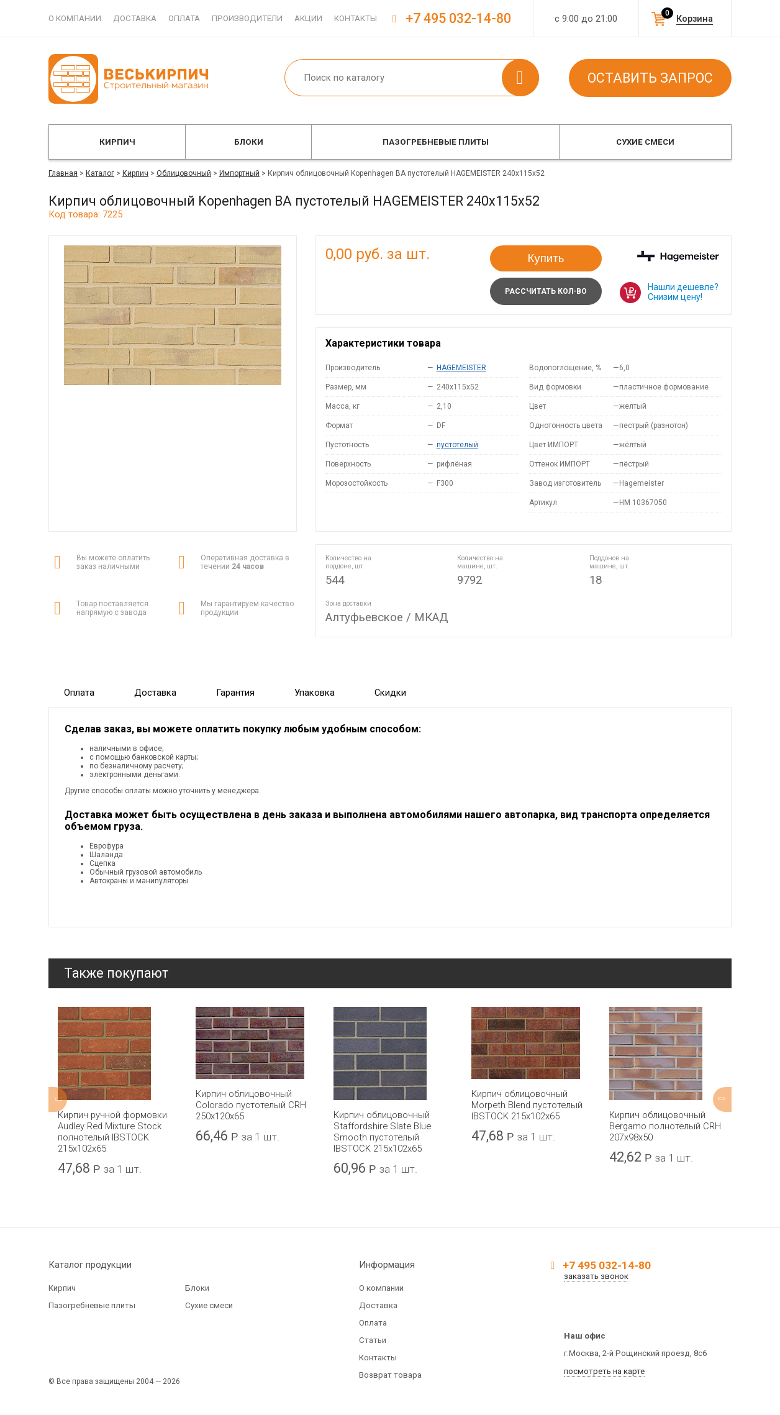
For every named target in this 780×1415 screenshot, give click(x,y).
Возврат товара (390, 1375)
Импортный (239, 173)
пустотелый (457, 444)
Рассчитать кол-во (546, 291)
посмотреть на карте (604, 1371)
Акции (308, 18)
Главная (63, 173)
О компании (74, 18)
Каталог (100, 173)
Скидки (390, 692)
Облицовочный (183, 173)
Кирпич (117, 142)
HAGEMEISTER (461, 367)
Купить (546, 258)
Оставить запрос (650, 78)
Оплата (184, 18)
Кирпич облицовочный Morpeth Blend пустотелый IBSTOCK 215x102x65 (527, 1105)
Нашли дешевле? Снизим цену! (683, 292)
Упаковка (314, 692)
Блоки (248, 142)
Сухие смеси (645, 142)
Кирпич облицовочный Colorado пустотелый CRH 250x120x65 (251, 1105)
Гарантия (235, 692)
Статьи (372, 1340)
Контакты (355, 18)
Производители (247, 18)
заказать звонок (596, 1276)
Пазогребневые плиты (436, 142)
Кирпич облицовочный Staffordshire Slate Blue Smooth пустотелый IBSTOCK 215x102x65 (382, 1131)
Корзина (694, 18)
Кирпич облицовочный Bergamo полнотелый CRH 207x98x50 (665, 1126)
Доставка (134, 18)
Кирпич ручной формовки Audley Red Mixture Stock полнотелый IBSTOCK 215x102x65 (112, 1131)
